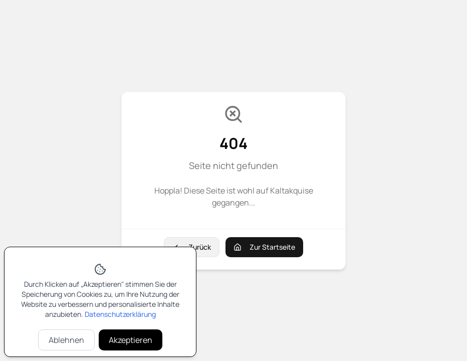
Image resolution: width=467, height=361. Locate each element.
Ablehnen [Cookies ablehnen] (66, 339)
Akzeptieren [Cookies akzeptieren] (130, 339)
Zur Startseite (264, 247)
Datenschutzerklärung (120, 314)
